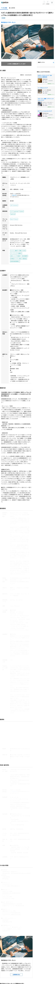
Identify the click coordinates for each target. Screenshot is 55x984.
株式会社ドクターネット (8, 22)
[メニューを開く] (52, 2)
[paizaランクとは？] (53, 62)
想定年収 (14, 193)
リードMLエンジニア (43, 88)
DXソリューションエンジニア (45, 111)
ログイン (44, 3)
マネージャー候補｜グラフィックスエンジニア (46, 99)
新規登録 (47, 3)
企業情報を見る (16, 934)
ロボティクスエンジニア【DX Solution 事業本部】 (45, 76)
